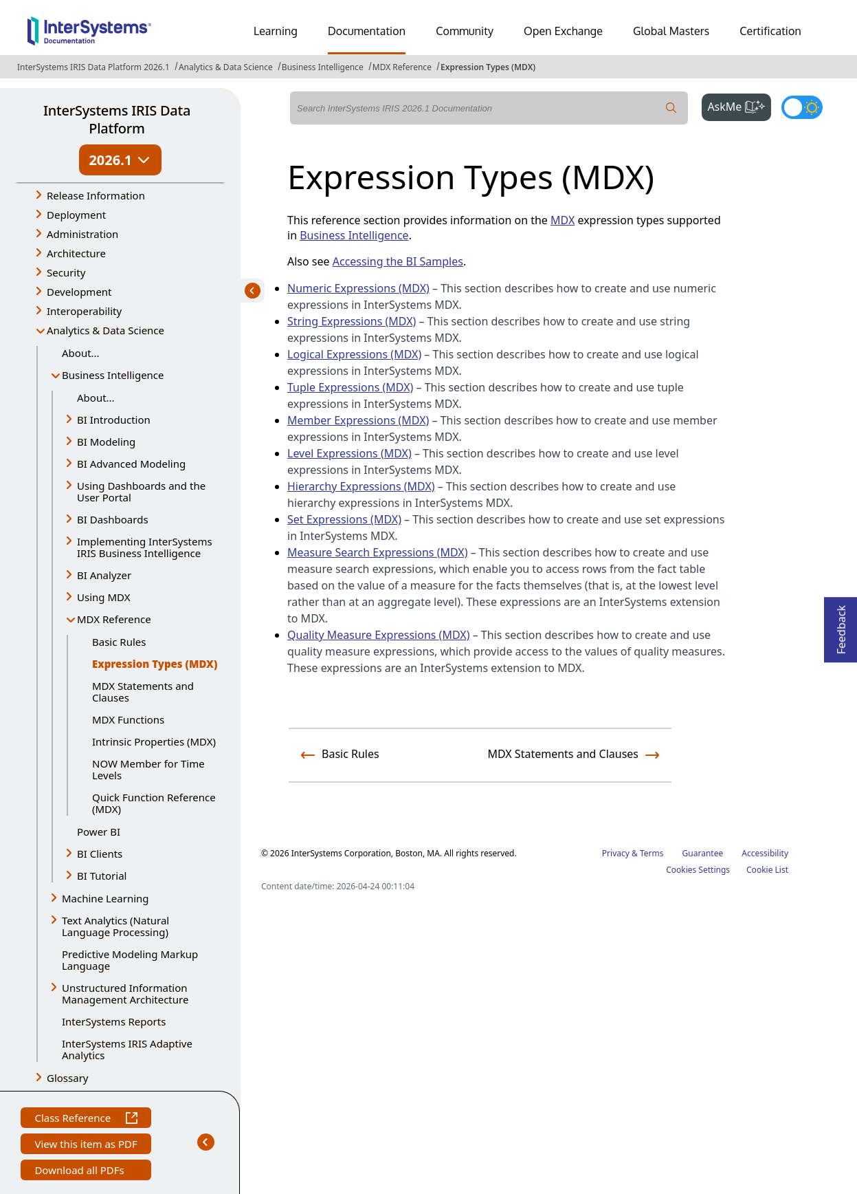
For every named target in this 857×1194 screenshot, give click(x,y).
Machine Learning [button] (105, 898)
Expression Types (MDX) (488, 67)
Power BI (98, 831)
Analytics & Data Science (226, 67)
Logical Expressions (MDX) (354, 354)
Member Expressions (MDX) (358, 420)
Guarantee (703, 853)
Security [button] (66, 272)
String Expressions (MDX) (351, 321)
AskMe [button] (739, 105)
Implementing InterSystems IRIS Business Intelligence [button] (144, 547)
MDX (562, 220)
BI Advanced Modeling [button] (131, 463)
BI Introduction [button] (114, 419)
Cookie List (767, 870)
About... (81, 353)
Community (464, 31)
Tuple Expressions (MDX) (350, 387)
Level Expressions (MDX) (349, 453)
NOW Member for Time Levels (148, 769)
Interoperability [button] (84, 311)
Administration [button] (82, 234)
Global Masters (671, 31)
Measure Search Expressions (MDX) (377, 552)
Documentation (366, 31)
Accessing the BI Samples (398, 261)
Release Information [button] (96, 195)
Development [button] (79, 291)
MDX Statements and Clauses (143, 691)
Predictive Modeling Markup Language (130, 960)
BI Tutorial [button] (101, 875)
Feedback (841, 625)
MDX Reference (402, 67)
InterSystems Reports (114, 1021)
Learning (276, 31)
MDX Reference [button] (114, 619)
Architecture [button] (76, 253)
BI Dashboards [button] (112, 519)
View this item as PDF (85, 1145)
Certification (770, 31)
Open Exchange (563, 31)
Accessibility (765, 853)
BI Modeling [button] (106, 441)
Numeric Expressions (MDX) (358, 288)
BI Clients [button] (99, 853)
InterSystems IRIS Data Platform (116, 119)
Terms (652, 853)
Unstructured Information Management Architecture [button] (125, 993)
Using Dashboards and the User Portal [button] (141, 491)
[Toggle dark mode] (802, 107)
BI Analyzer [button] (104, 575)
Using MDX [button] (103, 597)
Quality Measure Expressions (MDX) (378, 634)
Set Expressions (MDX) (344, 519)
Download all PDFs (80, 1171)
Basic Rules (119, 642)
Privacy (616, 853)
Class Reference (85, 1119)
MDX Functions (128, 719)
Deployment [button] (76, 214)
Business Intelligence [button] (113, 375)
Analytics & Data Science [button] (105, 330)
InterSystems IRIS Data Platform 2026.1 (93, 67)
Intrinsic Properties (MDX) (154, 741)
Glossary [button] (68, 1078)
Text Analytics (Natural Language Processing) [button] (115, 926)
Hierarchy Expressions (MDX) (361, 486)
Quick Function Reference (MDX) (154, 803)
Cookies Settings (698, 870)
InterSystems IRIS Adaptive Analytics (127, 1049)
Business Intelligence (323, 67)
